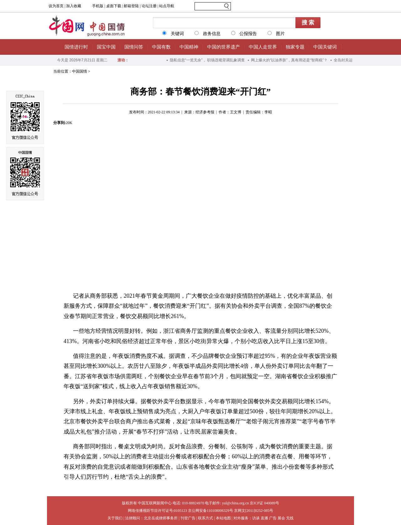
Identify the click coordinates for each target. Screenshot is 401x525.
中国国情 (79, 71)
